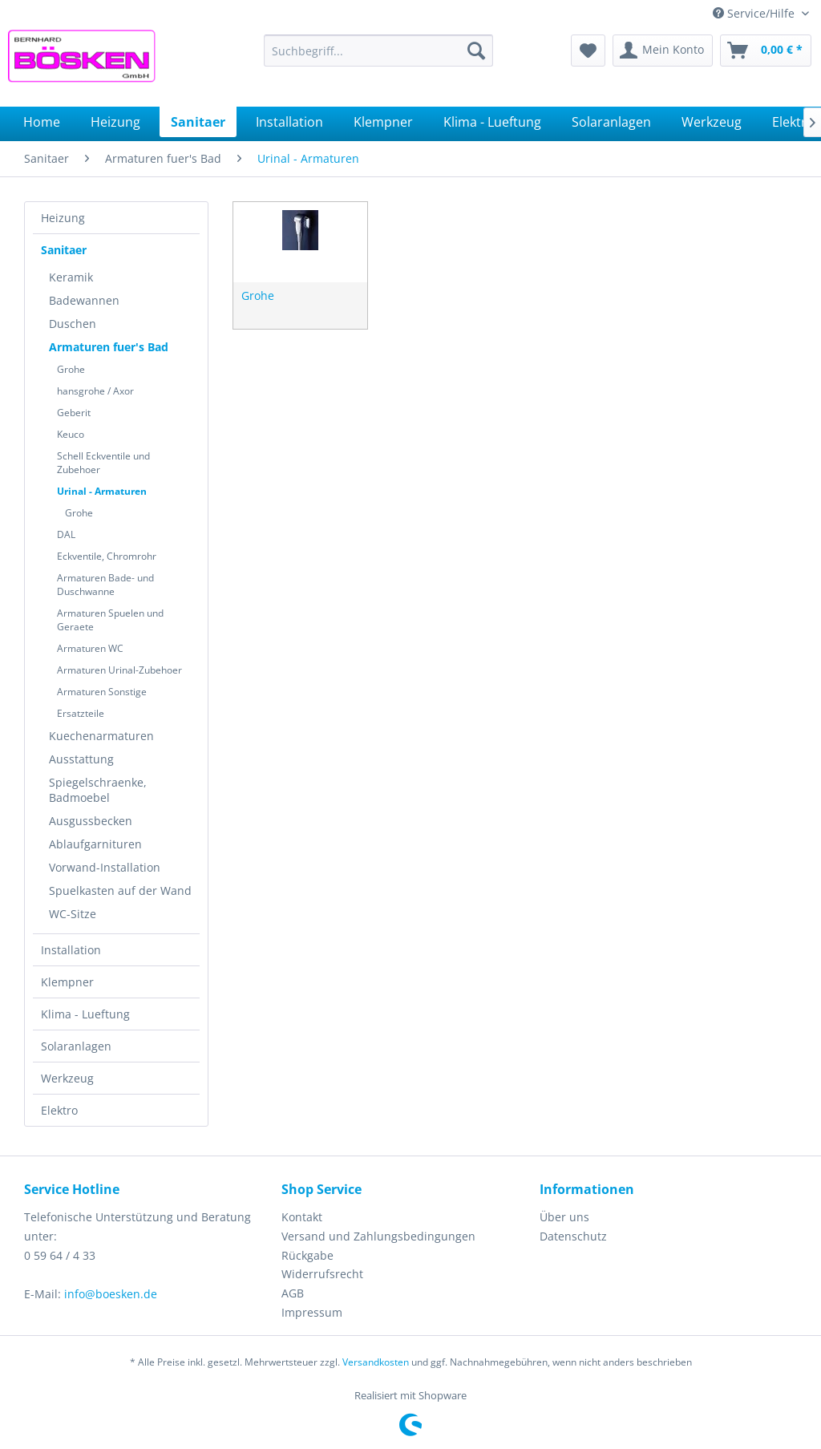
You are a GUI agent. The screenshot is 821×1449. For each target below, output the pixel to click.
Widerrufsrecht (322, 1273)
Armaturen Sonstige (102, 691)
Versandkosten (375, 1362)
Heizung (63, 217)
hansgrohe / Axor (95, 391)
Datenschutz (573, 1236)
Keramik (71, 277)
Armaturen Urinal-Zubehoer (119, 670)
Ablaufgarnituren (95, 844)
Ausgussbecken (90, 820)
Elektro (59, 1110)
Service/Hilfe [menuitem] (755, 13)
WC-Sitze (72, 913)
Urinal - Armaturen (102, 491)
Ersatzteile (80, 713)
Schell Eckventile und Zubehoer (103, 462)
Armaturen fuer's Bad (108, 346)
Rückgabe (307, 1255)
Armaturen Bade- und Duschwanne (105, 584)
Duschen (72, 323)
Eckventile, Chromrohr (106, 556)
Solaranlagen (76, 1046)
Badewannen (84, 300)
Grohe (71, 369)
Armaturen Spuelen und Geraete (110, 619)
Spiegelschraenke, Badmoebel (98, 790)
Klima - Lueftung (85, 1014)
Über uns (564, 1216)
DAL (66, 534)
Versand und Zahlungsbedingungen (378, 1236)
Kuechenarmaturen (101, 735)
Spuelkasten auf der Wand (120, 890)
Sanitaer (64, 249)
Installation (71, 949)
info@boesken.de (110, 1293)
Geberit (74, 412)
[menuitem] (379, 50)
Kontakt (301, 1216)
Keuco (70, 434)
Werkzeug (67, 1078)
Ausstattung (81, 759)
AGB (292, 1293)
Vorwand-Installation (104, 867)
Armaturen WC (90, 648)
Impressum (311, 1312)
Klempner (67, 982)
